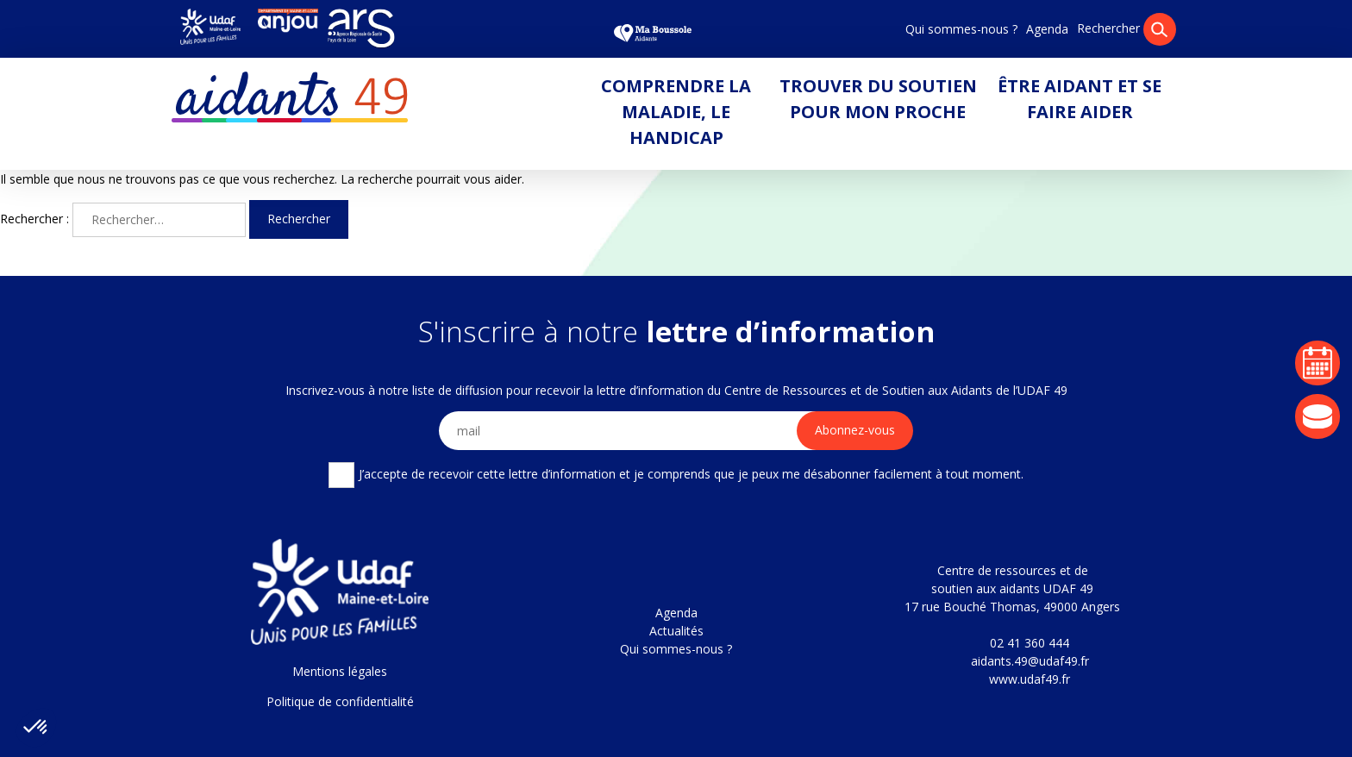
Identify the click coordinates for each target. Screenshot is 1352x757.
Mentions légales (339, 671)
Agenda (1047, 29)
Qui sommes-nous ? (961, 29)
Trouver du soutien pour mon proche (878, 98)
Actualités (676, 630)
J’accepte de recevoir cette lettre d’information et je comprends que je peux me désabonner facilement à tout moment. (676, 475)
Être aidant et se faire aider (1079, 98)
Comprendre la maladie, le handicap (676, 111)
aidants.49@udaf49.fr (1030, 661)
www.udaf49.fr (1029, 679)
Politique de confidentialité (340, 701)
